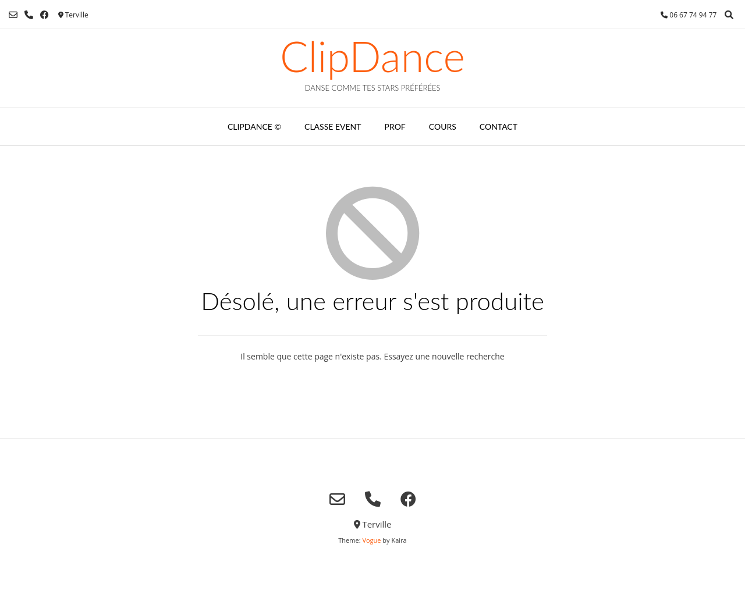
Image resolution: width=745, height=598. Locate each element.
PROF (395, 126)
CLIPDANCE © (254, 126)
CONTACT (498, 126)
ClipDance (372, 56)
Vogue (371, 540)
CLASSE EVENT (332, 126)
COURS (442, 126)
